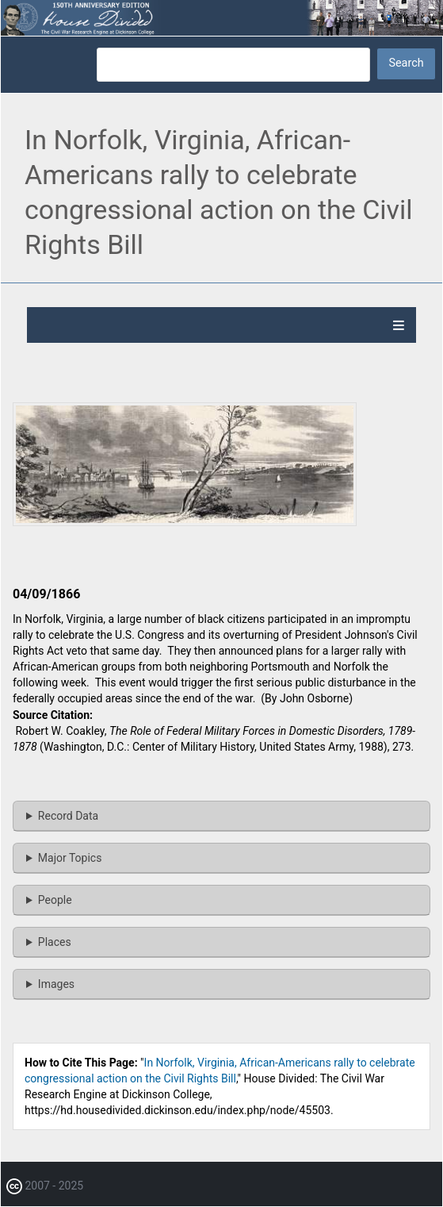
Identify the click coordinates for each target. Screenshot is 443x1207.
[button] (185, 522)
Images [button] (56, 984)
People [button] (55, 900)
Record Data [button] (68, 815)
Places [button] (54, 942)
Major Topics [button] (70, 857)
